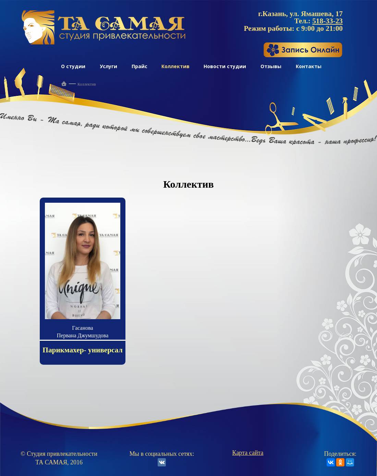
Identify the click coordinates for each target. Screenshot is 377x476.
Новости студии (225, 66)
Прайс (139, 66)
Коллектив (175, 66)
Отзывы (270, 66)
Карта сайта (248, 452)
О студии (73, 66)
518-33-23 (327, 21)
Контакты (308, 66)
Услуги (108, 66)
